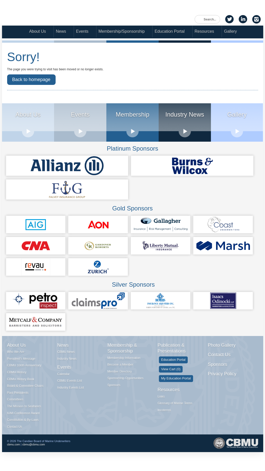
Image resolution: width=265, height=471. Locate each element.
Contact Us (14, 432)
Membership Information (123, 364)
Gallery (230, 32)
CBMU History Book (20, 385)
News (61, 32)
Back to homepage (31, 84)
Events (82, 32)
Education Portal (169, 32)
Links (161, 402)
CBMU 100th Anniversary (24, 371)
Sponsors (113, 391)
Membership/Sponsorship (121, 32)
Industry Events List (70, 393)
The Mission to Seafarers (24, 412)
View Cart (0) (171, 375)
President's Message (21, 364)
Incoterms (164, 416)
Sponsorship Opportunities (125, 384)
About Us (37, 32)
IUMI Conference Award (23, 419)
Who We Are (15, 358)
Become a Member (120, 370)
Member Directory (119, 377)
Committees (15, 405)
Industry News (67, 364)
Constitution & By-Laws (23, 426)
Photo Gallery (222, 351)
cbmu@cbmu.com (33, 451)
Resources (204, 32)
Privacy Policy (222, 379)
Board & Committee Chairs (25, 392)
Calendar (63, 380)
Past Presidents (18, 398)
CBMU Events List (69, 387)
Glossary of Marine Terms (175, 409)
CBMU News (66, 358)
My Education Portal (176, 384)
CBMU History (17, 378)
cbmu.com (13, 451)
